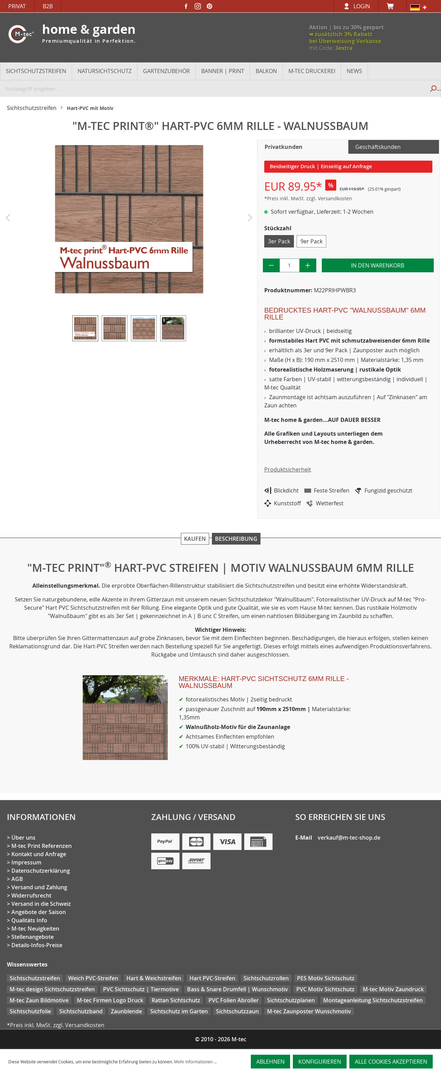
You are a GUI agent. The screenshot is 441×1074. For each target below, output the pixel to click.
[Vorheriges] (8, 219)
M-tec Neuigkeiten (35, 928)
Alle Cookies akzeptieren (391, 1061)
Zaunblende (126, 1011)
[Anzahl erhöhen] (307, 265)
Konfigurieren (319, 1061)
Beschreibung (236, 539)
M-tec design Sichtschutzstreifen (52, 989)
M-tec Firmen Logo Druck (110, 1000)
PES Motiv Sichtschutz (326, 978)
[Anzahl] (289, 265)
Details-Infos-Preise (36, 945)
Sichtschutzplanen (291, 1000)
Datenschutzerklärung (40, 870)
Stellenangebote (32, 937)
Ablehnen (270, 1061)
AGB (17, 879)
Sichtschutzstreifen (35, 978)
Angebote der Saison (38, 912)
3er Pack (279, 241)
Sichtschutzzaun (237, 1011)
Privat (17, 6)
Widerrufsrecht (31, 895)
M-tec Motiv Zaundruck (393, 989)
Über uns (23, 837)
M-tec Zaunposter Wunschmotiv (309, 1011)
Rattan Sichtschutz (176, 1000)
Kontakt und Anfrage (38, 854)
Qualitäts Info (29, 920)
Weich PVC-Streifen (93, 978)
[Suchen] (433, 88)
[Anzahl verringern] (271, 265)
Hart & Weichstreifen (153, 978)
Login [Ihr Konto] (361, 6)
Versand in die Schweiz (41, 904)
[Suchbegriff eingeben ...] (212, 88)
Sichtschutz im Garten (179, 1011)
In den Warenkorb (377, 265)
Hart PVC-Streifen (212, 978)
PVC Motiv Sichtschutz (325, 989)
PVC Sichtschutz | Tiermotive (141, 989)
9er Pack (311, 241)
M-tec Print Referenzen (41, 846)
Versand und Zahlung (39, 887)
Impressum (26, 862)
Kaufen (195, 539)
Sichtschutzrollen (266, 978)
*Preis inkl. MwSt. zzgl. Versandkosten (308, 198)
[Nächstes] (250, 219)
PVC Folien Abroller (233, 1000)
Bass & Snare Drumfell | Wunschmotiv (237, 989)
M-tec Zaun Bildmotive (39, 1000)
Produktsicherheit (287, 469)
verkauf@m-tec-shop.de (349, 837)
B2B (48, 6)
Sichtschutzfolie (30, 1011)
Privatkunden (283, 147)
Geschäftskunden (378, 147)
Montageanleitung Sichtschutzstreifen (373, 1000)
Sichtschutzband (81, 1011)
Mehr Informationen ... (195, 1061)
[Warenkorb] (392, 6)
